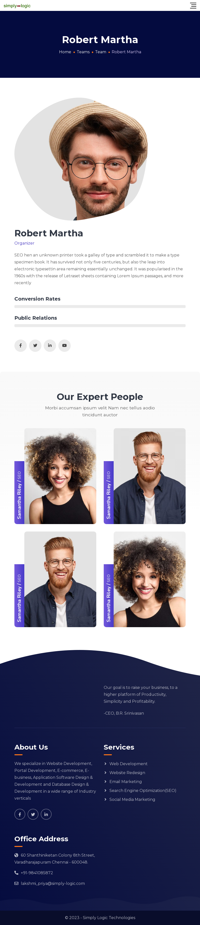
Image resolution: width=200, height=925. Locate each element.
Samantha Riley (19, 501)
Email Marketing (125, 781)
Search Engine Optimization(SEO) (142, 790)
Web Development (128, 763)
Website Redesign (127, 772)
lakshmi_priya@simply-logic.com (53, 883)
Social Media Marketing (132, 799)
